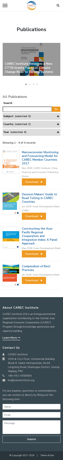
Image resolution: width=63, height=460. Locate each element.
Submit (31, 439)
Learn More (11, 338)
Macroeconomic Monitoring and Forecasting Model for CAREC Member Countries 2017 (40, 157)
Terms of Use (47, 455)
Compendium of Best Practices (36, 268)
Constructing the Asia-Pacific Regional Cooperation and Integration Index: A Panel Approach (39, 236)
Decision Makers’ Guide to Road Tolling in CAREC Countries (39, 198)
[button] (26, 84)
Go (56, 109)
